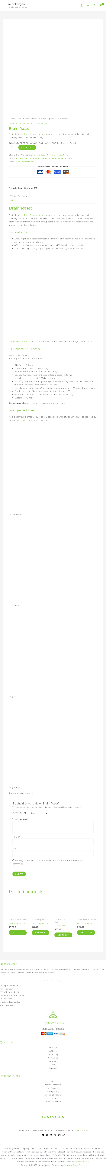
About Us (53, 1047)
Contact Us (53, 1056)
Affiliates (53, 1050)
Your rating (19, 811)
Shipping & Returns (53, 1093)
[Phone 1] (63, 1132)
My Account (53, 1086)
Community (53, 1053)
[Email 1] (59, 1132)
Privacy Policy (53, 1089)
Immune (28, 158)
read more (80, 1128)
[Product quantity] (12, 147)
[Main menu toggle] (88, 5)
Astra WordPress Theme (74, 1162)
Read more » (83, 1159)
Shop (53, 1063)
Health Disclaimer (53, 1083)
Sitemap (53, 1096)
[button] (94, 5)
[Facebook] (43, 1132)
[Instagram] (47, 1132)
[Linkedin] (51, 1132)
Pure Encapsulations (26, 119)
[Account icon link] (81, 5)
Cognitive (18, 158)
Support (53, 1066)
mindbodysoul (17, 4)
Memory (36, 158)
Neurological (67, 158)
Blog (53, 1079)
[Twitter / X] (55, 1132)
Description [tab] (15, 187)
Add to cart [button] (18, 931)
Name (16, 836)
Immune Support (46, 119)
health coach (26, 419)
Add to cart (27, 147)
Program (53, 1060)
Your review (20, 818)
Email (15, 848)
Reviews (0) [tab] (30, 187)
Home (12, 119)
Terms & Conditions (53, 1099)
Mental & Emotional (50, 158)
